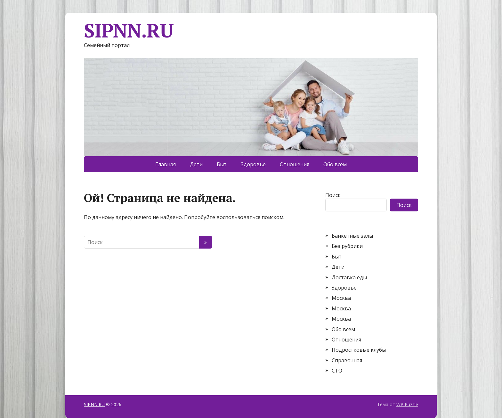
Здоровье (253, 164)
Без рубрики (347, 246)
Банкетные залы (352, 235)
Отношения (294, 164)
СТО (337, 370)
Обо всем (335, 164)
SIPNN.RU (128, 30)
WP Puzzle (407, 404)
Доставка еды (349, 277)
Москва (341, 297)
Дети (196, 164)
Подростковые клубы (359, 349)
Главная (165, 164)
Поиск (333, 195)
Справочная (347, 360)
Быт (222, 164)
